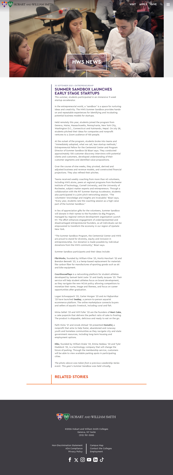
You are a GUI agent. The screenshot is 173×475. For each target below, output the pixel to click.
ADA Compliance (74, 448)
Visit (133, 4)
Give (154, 4)
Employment (96, 451)
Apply (143, 4)
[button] (161, 4)
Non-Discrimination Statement (67, 445)
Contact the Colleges (101, 448)
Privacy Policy (75, 451)
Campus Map (96, 445)
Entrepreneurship (84, 85)
